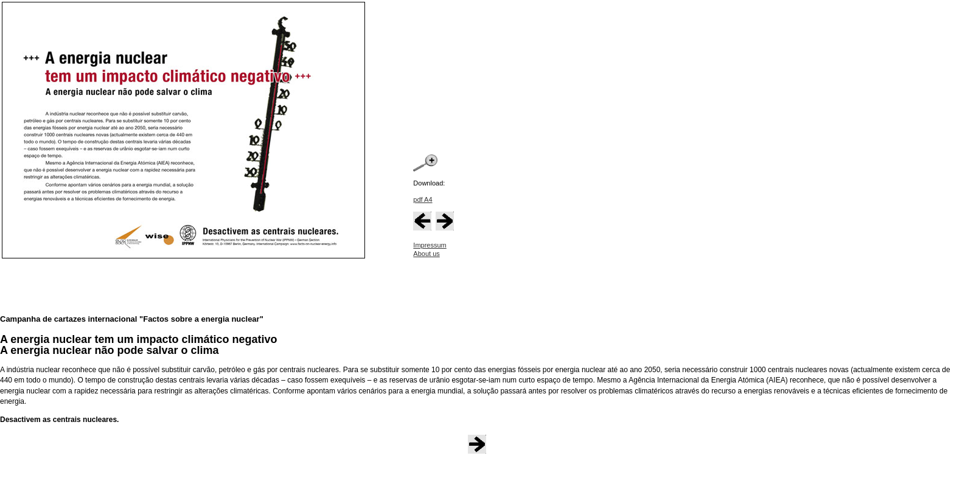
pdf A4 (422, 199)
